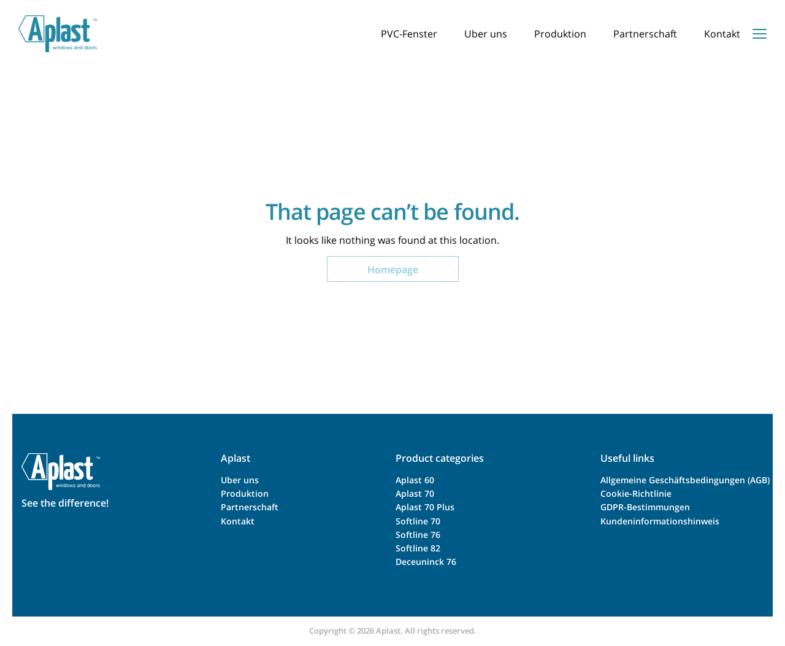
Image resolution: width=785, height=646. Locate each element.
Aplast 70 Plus (425, 507)
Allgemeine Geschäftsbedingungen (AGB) (685, 480)
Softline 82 (418, 548)
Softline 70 (418, 521)
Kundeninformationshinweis (659, 521)
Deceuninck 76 (426, 561)
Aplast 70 (415, 493)
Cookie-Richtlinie (636, 493)
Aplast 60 (415, 480)
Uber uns (485, 34)
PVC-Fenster (409, 34)
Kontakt (722, 34)
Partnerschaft (645, 34)
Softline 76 (418, 534)
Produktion (560, 34)
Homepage (392, 269)
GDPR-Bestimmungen (645, 507)
